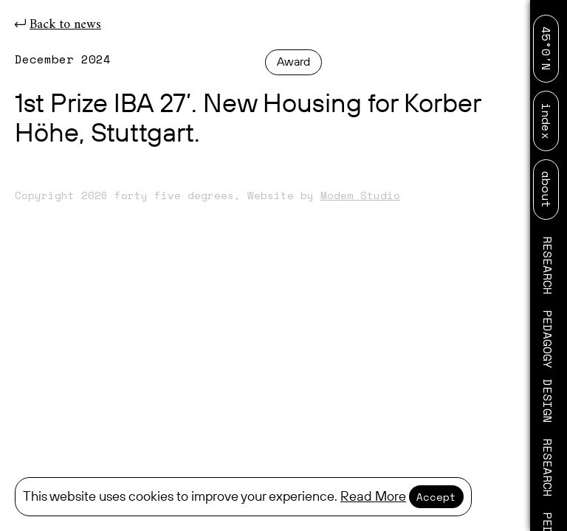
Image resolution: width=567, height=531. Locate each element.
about (546, 189)
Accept (436, 496)
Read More (373, 497)
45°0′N (546, 49)
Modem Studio (360, 195)
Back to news (58, 24)
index (546, 121)
